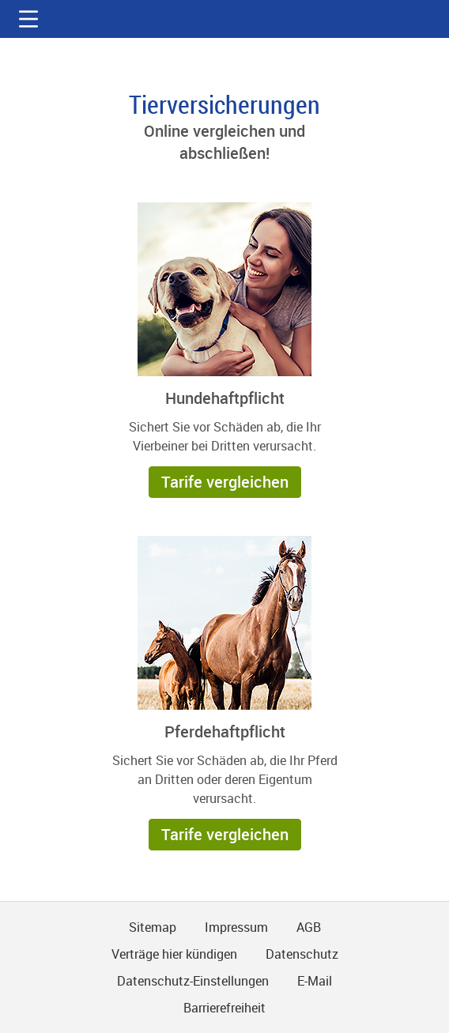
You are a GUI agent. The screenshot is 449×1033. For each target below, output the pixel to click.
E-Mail (314, 981)
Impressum (236, 927)
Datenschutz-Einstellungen (193, 981)
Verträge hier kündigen (174, 954)
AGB (308, 927)
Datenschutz (302, 954)
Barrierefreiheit (224, 1007)
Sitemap (152, 927)
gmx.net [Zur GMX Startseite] (224, 19)
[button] (28, 19)
